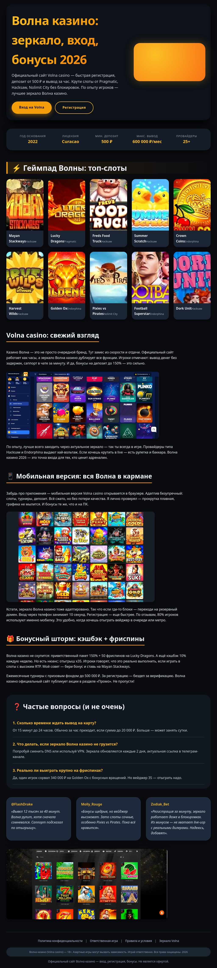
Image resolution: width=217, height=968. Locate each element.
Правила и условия (138, 941)
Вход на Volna (31, 107)
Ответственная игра (104, 941)
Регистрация (74, 107)
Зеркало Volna (169, 941)
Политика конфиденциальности (60, 941)
